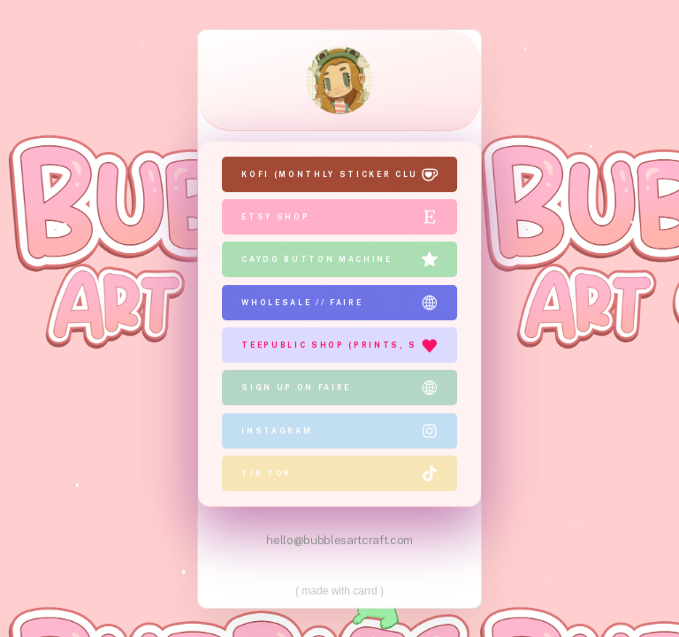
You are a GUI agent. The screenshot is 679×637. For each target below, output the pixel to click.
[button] (340, 175)
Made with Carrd (340, 588)
